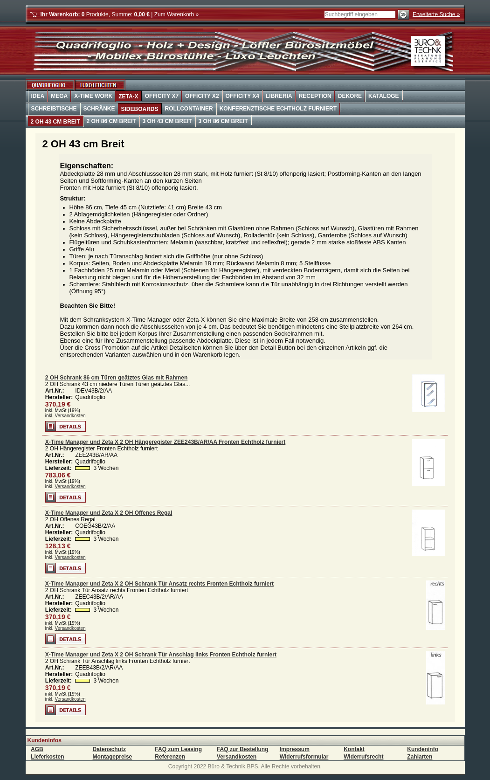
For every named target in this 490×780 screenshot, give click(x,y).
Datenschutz (109, 749)
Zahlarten (419, 756)
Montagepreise (112, 756)
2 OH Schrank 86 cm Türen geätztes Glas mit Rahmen (116, 377)
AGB (37, 749)
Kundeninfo (422, 749)
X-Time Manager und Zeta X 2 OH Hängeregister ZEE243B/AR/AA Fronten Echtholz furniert (165, 442)
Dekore (350, 96)
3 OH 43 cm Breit (167, 121)
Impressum (295, 749)
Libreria (279, 96)
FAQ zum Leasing (178, 749)
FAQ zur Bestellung (243, 749)
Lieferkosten (47, 756)
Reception (315, 96)
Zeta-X (128, 96)
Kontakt (354, 749)
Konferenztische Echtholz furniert (278, 108)
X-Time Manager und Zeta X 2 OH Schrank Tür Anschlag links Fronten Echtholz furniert (160, 654)
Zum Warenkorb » (176, 14)
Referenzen (170, 756)
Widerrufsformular (304, 756)
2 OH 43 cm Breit (55, 121)
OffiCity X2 (202, 96)
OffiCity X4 (242, 96)
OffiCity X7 (162, 96)
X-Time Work (93, 96)
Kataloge (383, 96)
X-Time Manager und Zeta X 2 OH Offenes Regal (109, 513)
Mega (59, 96)
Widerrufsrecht (363, 756)
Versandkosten (70, 415)
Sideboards (140, 109)
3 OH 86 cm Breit (223, 121)
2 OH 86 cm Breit (111, 121)
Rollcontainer (189, 108)
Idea (38, 96)
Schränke (99, 108)
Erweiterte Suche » (436, 14)
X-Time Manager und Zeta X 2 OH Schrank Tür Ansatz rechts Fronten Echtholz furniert (159, 583)
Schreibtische (54, 108)
